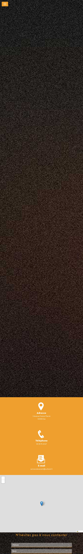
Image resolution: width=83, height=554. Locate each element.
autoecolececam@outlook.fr (41, 469)
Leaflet (79, 531)
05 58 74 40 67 (41, 444)
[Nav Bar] (5, 4)
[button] (41, 503)
